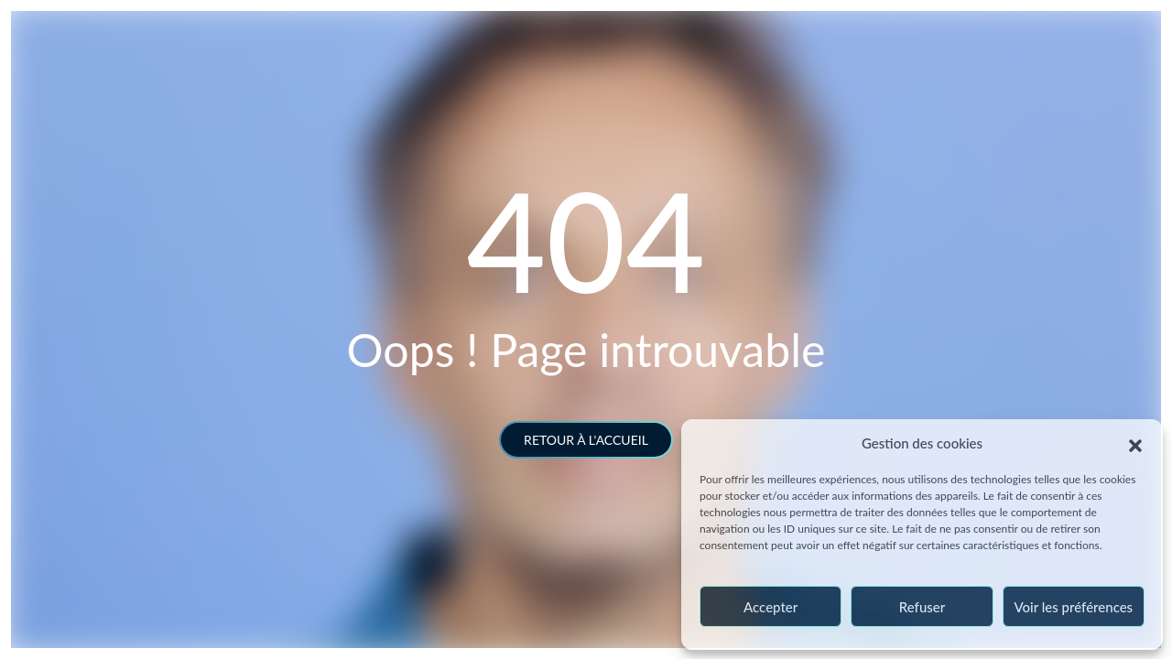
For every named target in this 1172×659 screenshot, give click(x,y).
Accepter (770, 607)
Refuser (922, 607)
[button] (1135, 443)
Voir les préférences (1074, 607)
